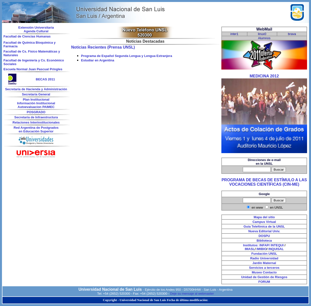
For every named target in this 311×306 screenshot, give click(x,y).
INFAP (264, 245)
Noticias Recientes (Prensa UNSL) (103, 47)
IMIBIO (262, 249)
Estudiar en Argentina (97, 60)
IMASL (250, 249)
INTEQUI (277, 245)
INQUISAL (276, 249)
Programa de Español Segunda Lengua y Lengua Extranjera (126, 56)
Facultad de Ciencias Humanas (26, 36)
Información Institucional (36, 103)
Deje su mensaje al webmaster (192, 293)
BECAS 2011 (45, 79)
